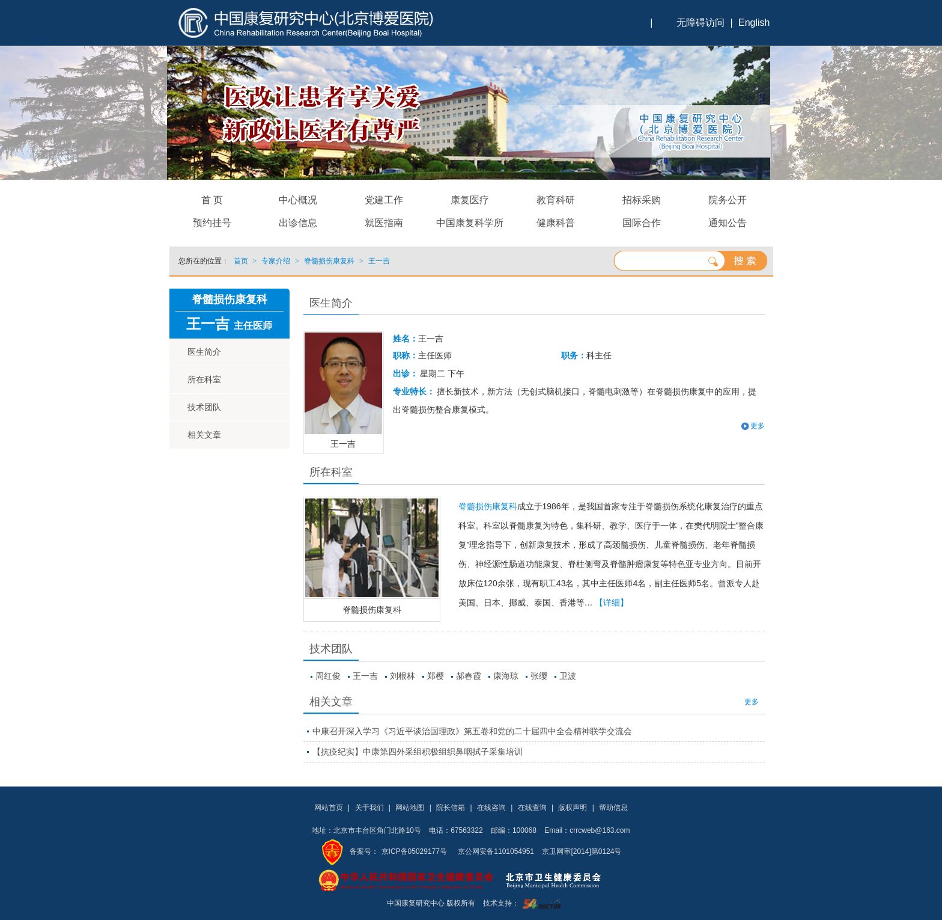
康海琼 (505, 676)
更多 (757, 426)
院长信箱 (450, 807)
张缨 (538, 676)
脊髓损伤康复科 (371, 610)
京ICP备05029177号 (414, 851)
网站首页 (328, 807)
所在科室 (204, 379)
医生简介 (204, 352)
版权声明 (572, 807)
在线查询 (532, 807)
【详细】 (611, 602)
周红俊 (328, 676)
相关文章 (204, 435)
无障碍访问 (700, 22)
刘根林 (402, 676)
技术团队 (204, 407)
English (754, 22)
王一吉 (365, 676)
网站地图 (409, 807)
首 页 (212, 200)
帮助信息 (613, 807)
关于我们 (369, 807)
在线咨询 (491, 807)
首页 (241, 261)
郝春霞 (468, 676)
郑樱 (435, 676)
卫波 (567, 676)
